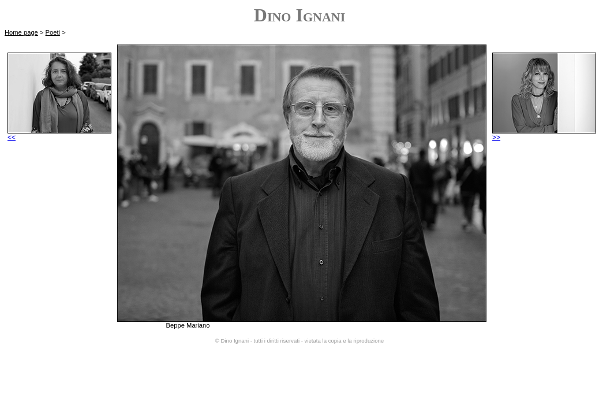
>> (544, 134)
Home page (21, 32)
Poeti (53, 32)
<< (59, 134)
